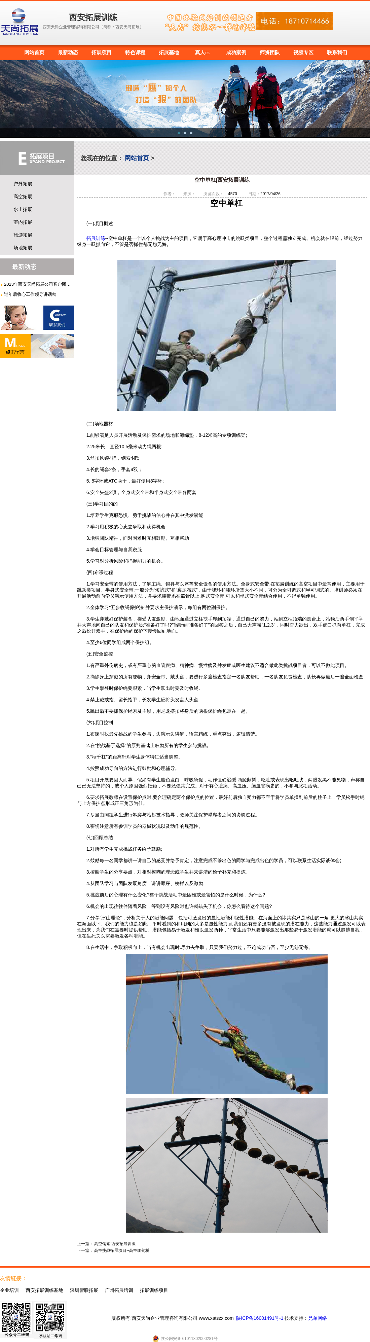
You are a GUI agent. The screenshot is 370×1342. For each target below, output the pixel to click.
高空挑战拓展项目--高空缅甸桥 (121, 1250)
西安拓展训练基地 (44, 1290)
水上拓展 (22, 209)
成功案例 (236, 52)
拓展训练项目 (154, 1290)
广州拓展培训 (119, 1290)
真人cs (202, 52)
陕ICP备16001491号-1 (259, 1318)
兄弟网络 (317, 1318)
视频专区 (303, 52)
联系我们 (337, 52)
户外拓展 (22, 183)
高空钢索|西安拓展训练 (115, 1243)
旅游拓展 (22, 235)
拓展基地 (169, 52)
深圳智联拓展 (84, 1290)
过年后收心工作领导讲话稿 (30, 294)
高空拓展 (22, 196)
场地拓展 (22, 247)
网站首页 (34, 52)
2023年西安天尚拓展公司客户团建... (38, 284)
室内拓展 (22, 222)
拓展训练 (95, 238)
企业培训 (9, 1290)
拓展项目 (101, 52)
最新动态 (68, 52)
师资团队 (270, 52)
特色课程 (135, 52)
